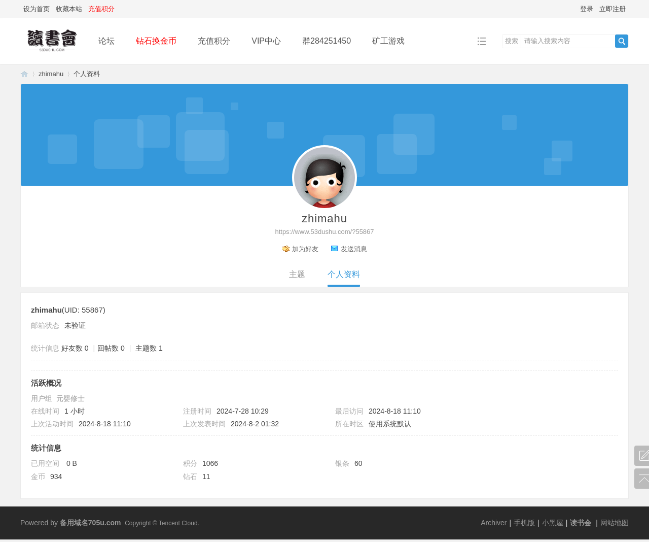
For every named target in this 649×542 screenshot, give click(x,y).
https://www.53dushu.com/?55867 (324, 231)
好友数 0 (75, 348)
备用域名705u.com (90, 523)
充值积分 (214, 41)
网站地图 (614, 523)
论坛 (106, 41)
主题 (297, 274)
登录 (586, 9)
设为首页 (36, 9)
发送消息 (354, 249)
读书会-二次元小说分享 (24, 73)
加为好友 (305, 249)
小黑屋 (552, 523)
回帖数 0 (111, 348)
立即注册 (612, 9)
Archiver (494, 523)
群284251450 (326, 41)
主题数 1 (149, 348)
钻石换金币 (156, 41)
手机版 (524, 523)
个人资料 (344, 274)
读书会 (580, 523)
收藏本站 (69, 9)
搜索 (511, 41)
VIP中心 (266, 41)
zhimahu (51, 74)
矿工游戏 (388, 41)
